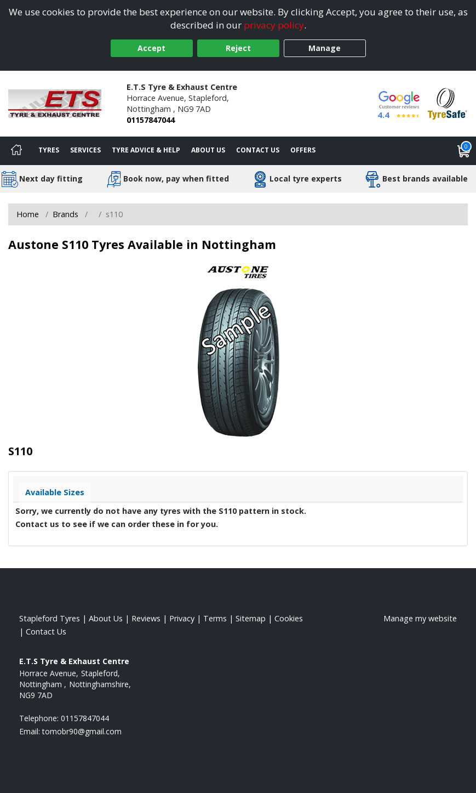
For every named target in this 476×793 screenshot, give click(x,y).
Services (85, 150)
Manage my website (420, 618)
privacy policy (274, 25)
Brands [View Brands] (65, 214)
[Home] (16, 151)
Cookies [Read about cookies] (288, 618)
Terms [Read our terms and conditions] (215, 618)
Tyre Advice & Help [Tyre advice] (146, 150)
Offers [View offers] (303, 150)
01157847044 (151, 120)
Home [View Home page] (27, 214)
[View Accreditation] (447, 103)
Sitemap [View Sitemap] (251, 618)
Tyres (48, 150)
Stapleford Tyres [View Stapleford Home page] (49, 618)
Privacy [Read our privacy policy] (181, 618)
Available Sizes (54, 492)
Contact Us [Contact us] (257, 150)
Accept (151, 48)
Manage (324, 48)
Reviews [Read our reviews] (145, 618)
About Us (208, 150)
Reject (238, 48)
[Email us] (82, 731)
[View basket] (464, 151)
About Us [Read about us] (106, 618)
